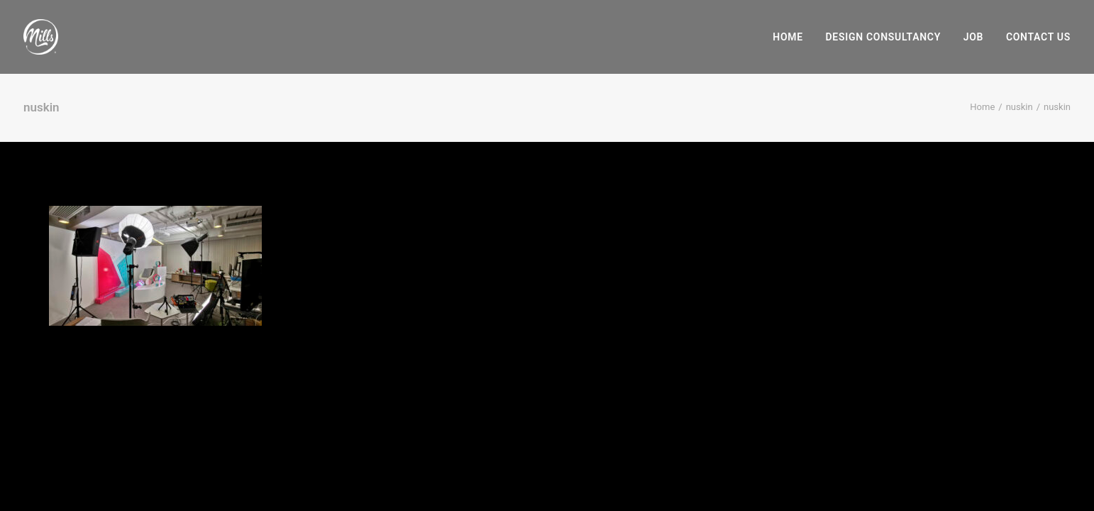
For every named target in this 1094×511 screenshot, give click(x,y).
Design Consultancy (883, 37)
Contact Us (1038, 37)
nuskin (1019, 106)
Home (788, 37)
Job (973, 37)
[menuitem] (793, 37)
